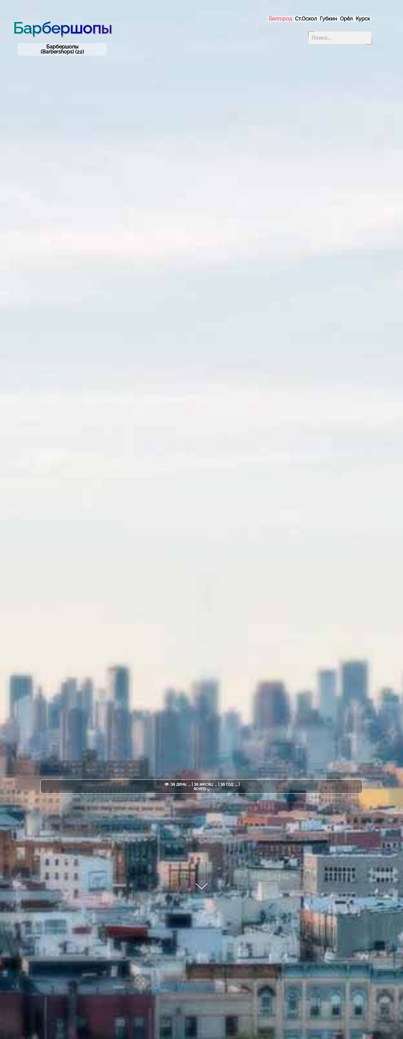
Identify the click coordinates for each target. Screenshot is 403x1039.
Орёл (346, 19)
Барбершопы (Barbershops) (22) (62, 49)
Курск (363, 19)
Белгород (280, 19)
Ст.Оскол (306, 19)
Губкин (328, 19)
